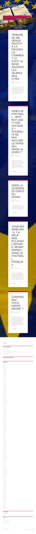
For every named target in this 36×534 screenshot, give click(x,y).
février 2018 (4, 481)
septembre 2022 (5, 416)
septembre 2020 (5, 444)
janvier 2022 (4, 425)
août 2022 (4, 417)
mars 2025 (4, 381)
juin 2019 (4, 462)
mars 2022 (4, 422)
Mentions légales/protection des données (9, 19)
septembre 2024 (5, 389)
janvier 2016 (4, 506)
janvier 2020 (4, 454)
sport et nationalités (21, 16)
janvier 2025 (4, 384)
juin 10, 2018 (13, 154)
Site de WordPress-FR (6, 523)
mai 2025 (4, 379)
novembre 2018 (5, 471)
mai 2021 (4, 435)
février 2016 (4, 505)
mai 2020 (4, 449)
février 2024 (4, 398)
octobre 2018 (5, 472)
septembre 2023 (5, 403)
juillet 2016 (4, 499)
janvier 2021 (4, 440)
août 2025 (4, 375)
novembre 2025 (5, 371)
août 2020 (4, 445)
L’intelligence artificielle (6, 353)
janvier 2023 (4, 411)
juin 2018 (4, 476)
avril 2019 (4, 464)
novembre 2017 (5, 485)
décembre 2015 (5, 508)
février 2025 (4, 383)
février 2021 (4, 439)
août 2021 (4, 431)
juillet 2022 (4, 418)
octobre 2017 (5, 486)
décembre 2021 (5, 426)
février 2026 (4, 367)
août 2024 (4, 390)
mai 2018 (4, 477)
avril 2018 (4, 478)
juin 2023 (4, 404)
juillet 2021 (4, 432)
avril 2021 (4, 436)
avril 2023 (4, 407)
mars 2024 (4, 397)
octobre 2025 (5, 372)
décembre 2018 (5, 469)
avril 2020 (4, 450)
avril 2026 (4, 365)
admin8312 (19, 82)
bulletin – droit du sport (14, 16)
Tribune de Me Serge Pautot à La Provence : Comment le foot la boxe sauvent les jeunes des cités (18, 56)
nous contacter (24, 17)
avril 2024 (4, 395)
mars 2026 (4, 366)
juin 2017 (4, 490)
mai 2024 (4, 394)
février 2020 (4, 453)
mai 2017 (4, 491)
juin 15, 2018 (13, 81)
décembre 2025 (5, 370)
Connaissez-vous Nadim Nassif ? (18, 302)
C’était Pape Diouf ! (5, 348)
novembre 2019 (5, 455)
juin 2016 (4, 500)
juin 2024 (4, 393)
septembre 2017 (5, 487)
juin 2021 (4, 434)
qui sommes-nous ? (18, 17)
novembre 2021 (5, 427)
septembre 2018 (5, 473)
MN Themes (7, 529)
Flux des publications (6, 520)
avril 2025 (4, 380)
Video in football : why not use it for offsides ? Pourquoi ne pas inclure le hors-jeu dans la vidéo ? (18, 132)
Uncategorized (14, 82)
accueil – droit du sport (6, 16)
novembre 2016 (5, 495)
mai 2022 (4, 421)
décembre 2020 (5, 441)
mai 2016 (4, 501)
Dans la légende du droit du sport (18, 191)
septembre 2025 (5, 374)
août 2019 (4, 459)
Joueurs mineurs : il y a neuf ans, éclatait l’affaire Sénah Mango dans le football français (18, 245)
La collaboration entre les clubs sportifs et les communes (10, 351)
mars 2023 (4, 408)
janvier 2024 (4, 399)
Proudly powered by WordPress (28, 529)
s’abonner (13, 17)
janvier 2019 (4, 468)
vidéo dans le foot (27, 16)
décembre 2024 (5, 385)
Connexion (4, 519)
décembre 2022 (5, 412)
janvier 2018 (4, 482)
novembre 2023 (5, 402)
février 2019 (4, 467)
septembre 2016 (5, 496)
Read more (14, 97)
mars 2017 (4, 492)
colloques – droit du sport (7, 17)
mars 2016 (4, 504)
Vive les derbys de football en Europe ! (8, 352)
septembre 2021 (5, 430)
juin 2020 (4, 448)
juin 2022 (4, 420)
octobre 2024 (5, 388)
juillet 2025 (4, 376)
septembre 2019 (5, 458)
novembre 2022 (5, 413)
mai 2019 (4, 463)
